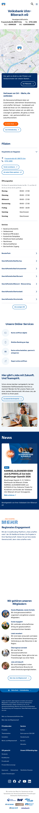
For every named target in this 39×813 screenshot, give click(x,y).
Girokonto (5, 754)
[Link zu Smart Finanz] (29, 804)
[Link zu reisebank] (25, 808)
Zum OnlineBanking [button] (12, 130)
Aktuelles (23, 744)
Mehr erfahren (10, 495)
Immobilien (5, 737)
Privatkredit (5, 761)
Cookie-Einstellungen (8, 774)
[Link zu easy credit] (29, 800)
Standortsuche (24, 737)
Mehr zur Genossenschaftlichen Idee (12, 716)
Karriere (22, 740)
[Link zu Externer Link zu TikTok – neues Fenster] (19, 781)
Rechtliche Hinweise (27, 770)
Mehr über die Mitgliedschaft (19, 678)
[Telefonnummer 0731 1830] (8, 161)
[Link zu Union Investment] (11, 800)
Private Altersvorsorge (8, 765)
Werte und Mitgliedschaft (9, 740)
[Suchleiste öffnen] (32, 4)
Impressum (5, 770)
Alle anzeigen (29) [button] (19, 307)
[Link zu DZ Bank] (9, 804)
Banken (22, 730)
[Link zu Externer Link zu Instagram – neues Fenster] (9, 781)
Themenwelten (6, 733)
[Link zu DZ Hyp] (14, 808)
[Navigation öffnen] (36, 4)
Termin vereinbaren (10, 167)
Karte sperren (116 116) (27, 733)
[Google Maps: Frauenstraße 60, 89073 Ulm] (15, 158)
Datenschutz (14, 770)
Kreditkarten (5, 757)
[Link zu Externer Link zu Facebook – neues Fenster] (14, 781)
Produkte (4, 730)
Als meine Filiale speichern (13, 172)
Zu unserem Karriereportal (13, 399)
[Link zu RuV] (20, 800)
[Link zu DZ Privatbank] (19, 804)
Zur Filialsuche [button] (28, 84)
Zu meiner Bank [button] (11, 124)
